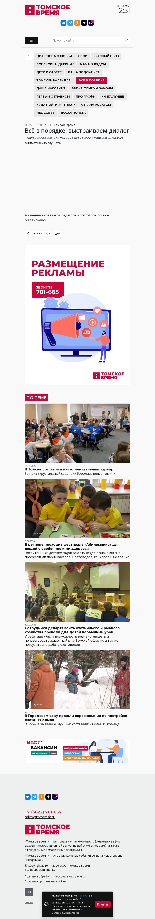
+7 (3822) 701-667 (43, 812)
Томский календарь (54, 80)
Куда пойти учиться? (55, 105)
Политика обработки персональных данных (55, 876)
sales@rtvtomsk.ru (40, 817)
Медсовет (45, 113)
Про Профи (85, 96)
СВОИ (82, 56)
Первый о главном (53, 96)
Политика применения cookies (45, 881)
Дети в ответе (49, 72)
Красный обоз (106, 56)
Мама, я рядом (93, 64)
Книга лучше (112, 96)
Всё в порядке (91, 80)
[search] (90, 40)
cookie (83, 895)
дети (58, 233)
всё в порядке (42, 233)
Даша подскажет (83, 72)
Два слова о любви (54, 56)
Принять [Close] (103, 904)
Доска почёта (73, 113)
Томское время (64, 125)
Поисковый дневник (55, 64)
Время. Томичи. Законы (92, 88)
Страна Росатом (96, 105)
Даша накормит (50, 88)
